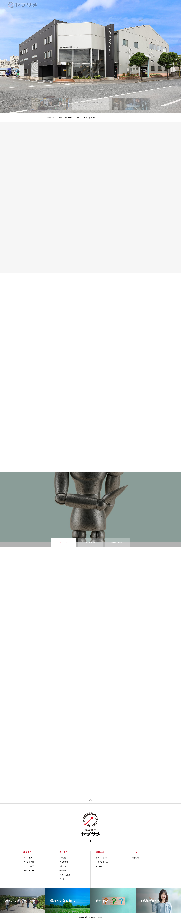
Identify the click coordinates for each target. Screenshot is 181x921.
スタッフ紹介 (64, 875)
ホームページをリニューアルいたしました (76, 117)
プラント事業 (28, 862)
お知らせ (135, 858)
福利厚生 (99, 866)
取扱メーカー (28, 871)
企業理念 (62, 858)
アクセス (62, 879)
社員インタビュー (103, 862)
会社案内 (63, 852)
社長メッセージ (102, 858)
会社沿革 (62, 871)
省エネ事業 (27, 858)
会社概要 (62, 866)
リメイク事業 (28, 866)
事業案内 (27, 852)
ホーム (135, 852)
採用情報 (100, 852)
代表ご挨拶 (63, 862)
